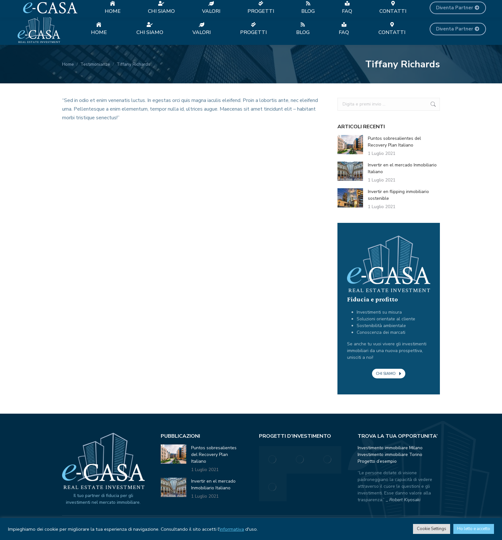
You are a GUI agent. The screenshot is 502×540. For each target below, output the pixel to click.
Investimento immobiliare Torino (390, 454)
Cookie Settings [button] (431, 529)
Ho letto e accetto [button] (473, 529)
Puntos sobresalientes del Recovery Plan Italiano (394, 141)
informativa (232, 529)
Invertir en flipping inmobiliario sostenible (398, 195)
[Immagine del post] (350, 144)
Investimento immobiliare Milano (390, 448)
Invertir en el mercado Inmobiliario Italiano (402, 168)
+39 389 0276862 (138, 6)
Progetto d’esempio (377, 461)
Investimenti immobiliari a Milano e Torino (62, 6)
